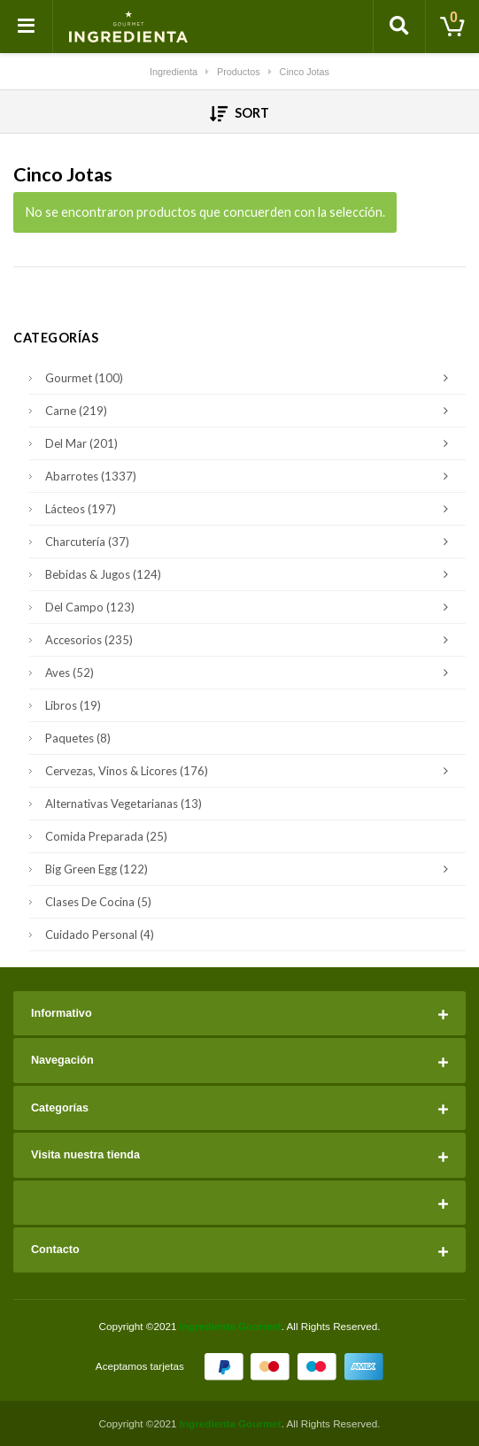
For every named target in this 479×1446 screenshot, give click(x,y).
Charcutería (251, 542)
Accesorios (251, 640)
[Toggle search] (399, 26)
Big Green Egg (251, 869)
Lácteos (251, 509)
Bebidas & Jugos (251, 574)
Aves (251, 672)
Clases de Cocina (98, 902)
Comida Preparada (106, 836)
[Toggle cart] (452, 26)
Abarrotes (251, 476)
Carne (251, 411)
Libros (73, 705)
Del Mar (251, 443)
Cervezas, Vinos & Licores (251, 771)
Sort (239, 113)
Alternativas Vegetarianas (123, 803)
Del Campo (251, 607)
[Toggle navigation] (26, 26)
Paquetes (78, 738)
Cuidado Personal (99, 934)
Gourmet (251, 378)
